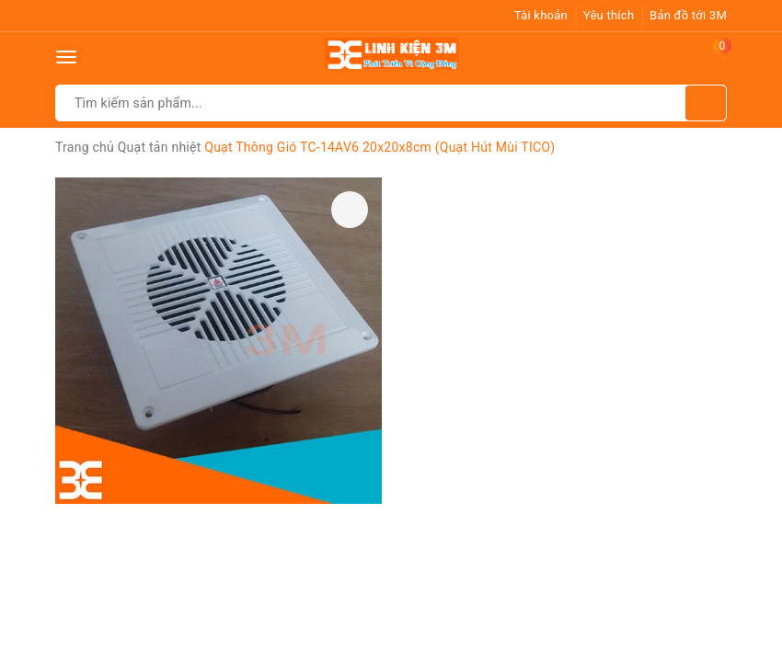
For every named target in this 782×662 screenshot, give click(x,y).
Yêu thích (609, 15)
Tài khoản (541, 15)
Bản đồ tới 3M (688, 15)
